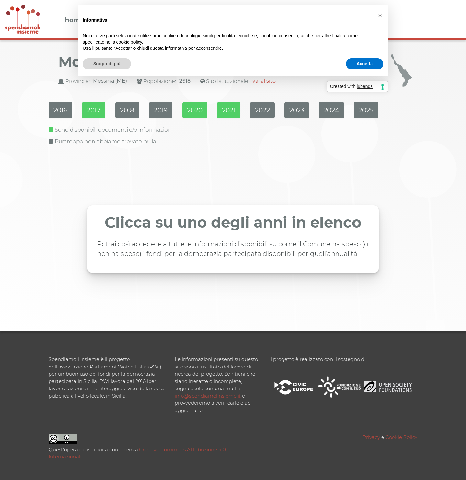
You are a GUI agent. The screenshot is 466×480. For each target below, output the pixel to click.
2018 (127, 110)
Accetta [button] (364, 63)
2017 (94, 110)
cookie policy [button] (129, 42)
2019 (161, 110)
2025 (366, 110)
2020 (195, 110)
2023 (296, 110)
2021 (229, 110)
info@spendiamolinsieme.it (208, 396)
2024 (331, 110)
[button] (380, 15)
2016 (60, 110)
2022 (262, 110)
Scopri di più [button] (107, 63)
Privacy (371, 437)
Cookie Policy (401, 437)
